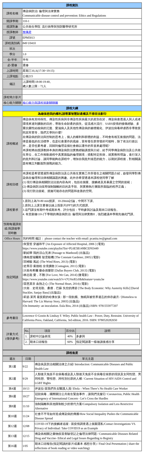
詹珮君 (27, 32)
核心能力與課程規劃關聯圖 (40, 102)
